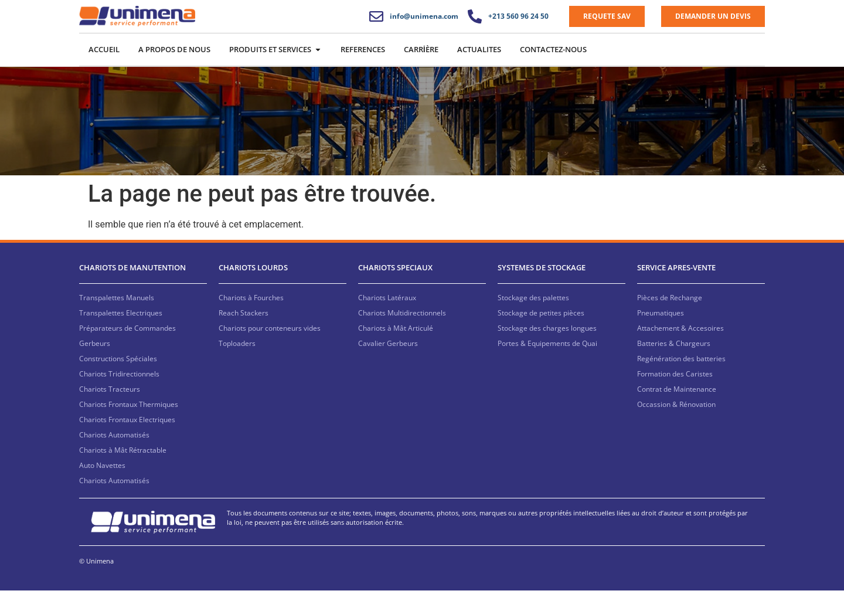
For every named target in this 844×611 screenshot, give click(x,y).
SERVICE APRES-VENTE (676, 288)
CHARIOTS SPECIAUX (395, 288)
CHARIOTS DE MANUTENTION (132, 288)
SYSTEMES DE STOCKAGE (542, 288)
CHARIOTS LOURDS (253, 288)
